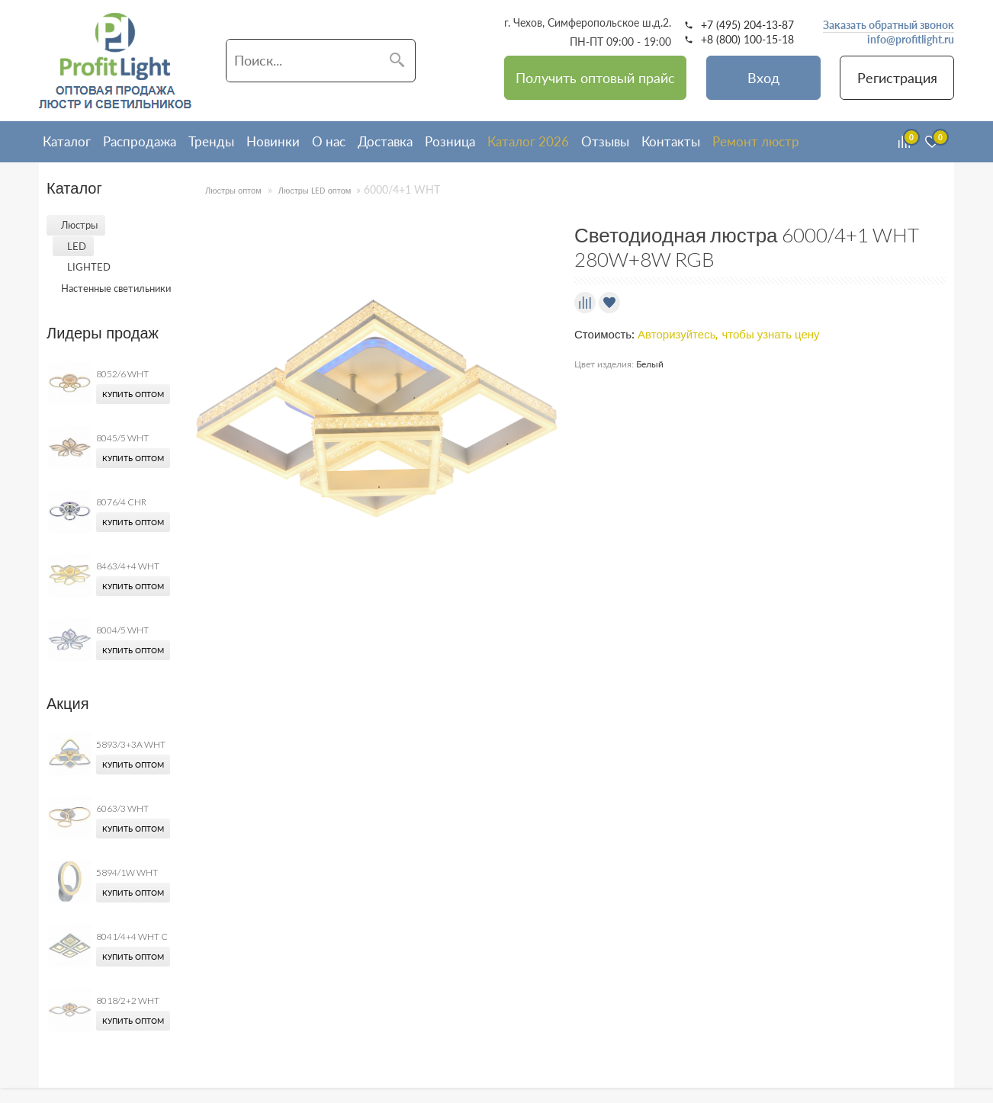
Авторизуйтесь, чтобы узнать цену (729, 334)
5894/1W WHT (127, 872)
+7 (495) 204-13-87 (747, 25)
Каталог (67, 141)
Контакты (670, 141)
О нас (328, 141)
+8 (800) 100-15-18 (747, 39)
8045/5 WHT (122, 438)
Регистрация (897, 77)
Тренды (211, 141)
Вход (763, 77)
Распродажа (139, 141)
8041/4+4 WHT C (132, 936)
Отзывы (605, 141)
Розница (450, 141)
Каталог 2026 (528, 141)
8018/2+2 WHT (127, 1000)
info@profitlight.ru (910, 39)
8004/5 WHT (122, 630)
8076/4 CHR (121, 502)
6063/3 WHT (122, 808)
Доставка (385, 141)
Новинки (273, 141)
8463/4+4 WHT (127, 566)
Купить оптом (133, 394)
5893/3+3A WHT (131, 744)
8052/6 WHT (122, 374)
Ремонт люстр (755, 141)
